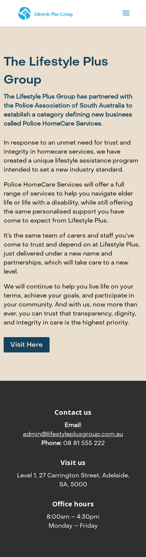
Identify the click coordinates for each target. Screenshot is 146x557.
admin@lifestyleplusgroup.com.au (73, 434)
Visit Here (26, 344)
